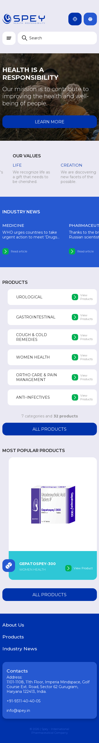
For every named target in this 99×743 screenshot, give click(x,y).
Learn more (49, 121)
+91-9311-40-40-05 (23, 701)
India (77, 19)
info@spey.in (18, 710)
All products (49, 429)
